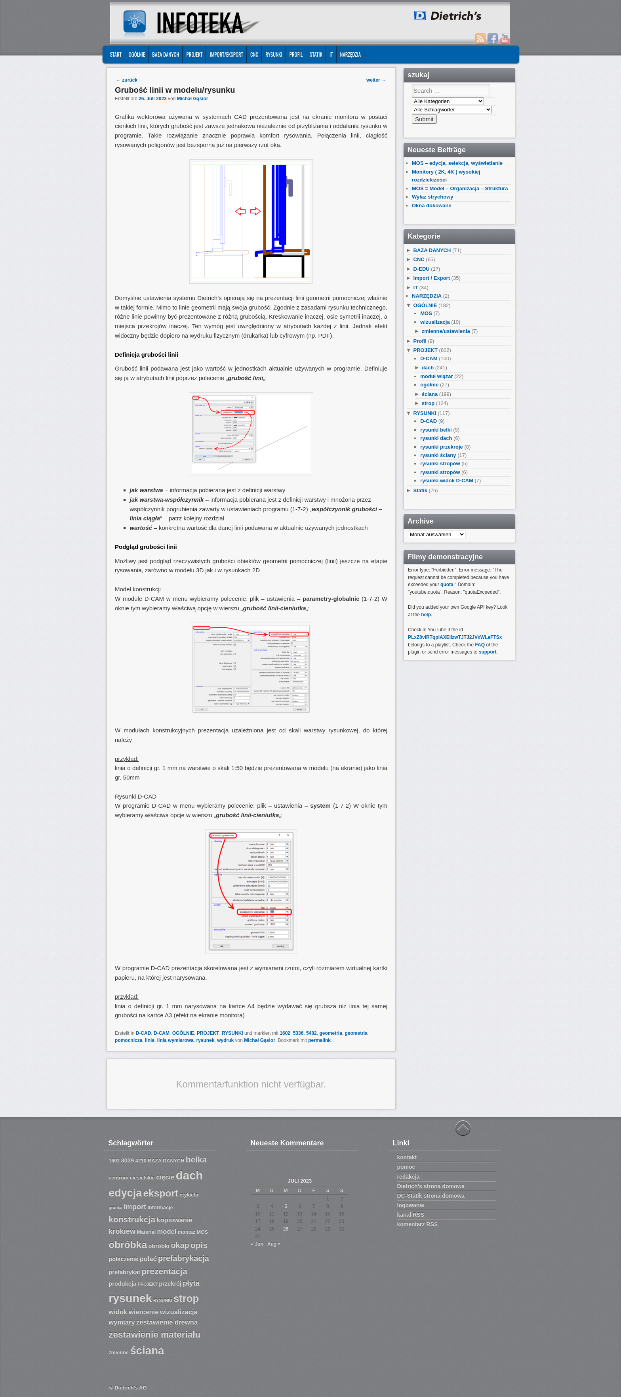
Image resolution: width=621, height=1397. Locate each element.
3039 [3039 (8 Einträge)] (127, 1160)
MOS (426, 313)
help (426, 614)
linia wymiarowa (175, 1040)
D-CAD (143, 1033)
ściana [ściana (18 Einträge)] (147, 1350)
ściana (430, 394)
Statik (316, 54)
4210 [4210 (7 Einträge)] (141, 1161)
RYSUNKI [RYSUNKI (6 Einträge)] (162, 1300)
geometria (330, 1033)
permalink (319, 1040)
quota (446, 584)
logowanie (410, 1205)
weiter (376, 80)
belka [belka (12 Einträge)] (196, 1159)
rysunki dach (436, 438)
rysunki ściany (438, 455)
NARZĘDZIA (350, 54)
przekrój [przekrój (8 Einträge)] (170, 1283)
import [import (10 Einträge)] (135, 1207)
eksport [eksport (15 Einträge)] (160, 1193)
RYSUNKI (273, 54)
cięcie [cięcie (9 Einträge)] (165, 1177)
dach (428, 368)
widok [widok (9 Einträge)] (118, 1312)
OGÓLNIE (137, 54)
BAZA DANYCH (165, 54)
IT (331, 54)
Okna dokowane (431, 205)
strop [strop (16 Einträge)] (186, 1298)
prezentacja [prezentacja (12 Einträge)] (164, 1271)
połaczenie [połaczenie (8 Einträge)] (123, 1259)
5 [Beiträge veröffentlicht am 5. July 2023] (285, 1206)
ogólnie (429, 385)
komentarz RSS (417, 1224)
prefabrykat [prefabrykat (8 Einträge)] (124, 1272)
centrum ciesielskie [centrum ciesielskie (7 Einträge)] (132, 1178)
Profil (296, 54)
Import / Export (431, 278)
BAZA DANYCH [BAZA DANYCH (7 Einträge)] (166, 1161)
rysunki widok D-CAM (446, 481)
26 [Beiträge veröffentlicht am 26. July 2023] (285, 1229)
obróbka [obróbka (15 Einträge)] (128, 1244)
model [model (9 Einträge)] (167, 1231)
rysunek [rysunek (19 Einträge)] (130, 1298)
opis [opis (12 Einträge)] (199, 1245)
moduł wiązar (436, 376)
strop (428, 403)
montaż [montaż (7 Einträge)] (186, 1232)
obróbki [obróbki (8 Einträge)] (159, 1246)
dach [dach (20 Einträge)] (189, 1175)
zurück (126, 80)
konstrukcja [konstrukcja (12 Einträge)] (132, 1219)
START (115, 54)
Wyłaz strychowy (432, 197)
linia (149, 1040)
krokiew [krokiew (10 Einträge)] (122, 1231)
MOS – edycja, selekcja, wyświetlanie (457, 163)
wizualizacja (435, 322)
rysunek (205, 1040)
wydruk (225, 1040)
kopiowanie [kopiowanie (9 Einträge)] (174, 1220)
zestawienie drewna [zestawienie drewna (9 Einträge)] (167, 1322)
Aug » (273, 1244)
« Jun (257, 1244)
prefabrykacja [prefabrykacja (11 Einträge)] (183, 1258)
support (488, 652)
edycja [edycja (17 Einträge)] (125, 1193)
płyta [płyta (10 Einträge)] (191, 1283)
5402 (311, 1033)
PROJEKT (194, 54)
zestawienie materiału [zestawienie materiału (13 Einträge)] (154, 1335)
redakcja (408, 1176)
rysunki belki (435, 430)
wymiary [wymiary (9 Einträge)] (122, 1322)
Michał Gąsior (192, 98)
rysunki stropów (440, 463)
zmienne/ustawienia (446, 331)
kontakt (407, 1157)
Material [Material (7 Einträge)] (146, 1232)
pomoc (406, 1167)
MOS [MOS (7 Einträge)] (202, 1232)
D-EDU (421, 269)
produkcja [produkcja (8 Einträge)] (122, 1283)
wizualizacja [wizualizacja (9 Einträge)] (179, 1312)
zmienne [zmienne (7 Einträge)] (119, 1352)
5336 (298, 1033)
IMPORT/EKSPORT (226, 54)
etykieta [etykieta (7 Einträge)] (188, 1195)
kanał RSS (410, 1215)
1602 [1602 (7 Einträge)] (114, 1161)
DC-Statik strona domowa (431, 1196)
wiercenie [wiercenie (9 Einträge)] (144, 1312)
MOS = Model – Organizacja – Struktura (460, 188)
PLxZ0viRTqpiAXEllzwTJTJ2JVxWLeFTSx (455, 637)
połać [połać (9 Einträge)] (147, 1259)
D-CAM (162, 1033)
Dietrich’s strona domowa (431, 1186)
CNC (254, 54)
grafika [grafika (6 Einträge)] (115, 1207)
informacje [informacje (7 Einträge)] (160, 1207)
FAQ (480, 645)
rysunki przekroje (441, 447)
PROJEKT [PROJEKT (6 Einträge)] (147, 1284)
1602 (285, 1033)
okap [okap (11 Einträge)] (180, 1245)
